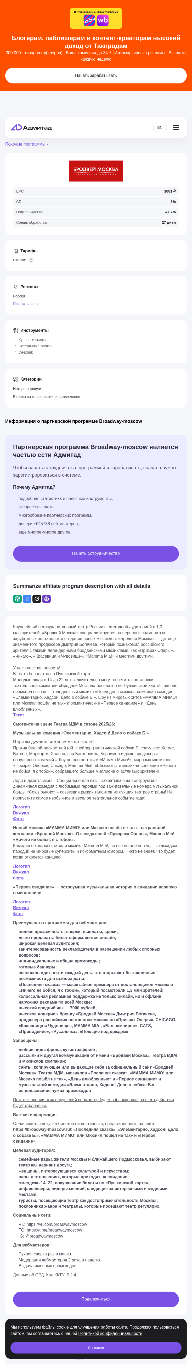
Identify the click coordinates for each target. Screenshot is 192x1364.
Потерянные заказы (35, 346)
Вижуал (21, 813)
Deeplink (26, 352)
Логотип (21, 807)
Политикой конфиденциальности (110, 1333)
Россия (19, 296)
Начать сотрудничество (96, 553)
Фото (18, 819)
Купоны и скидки (33, 340)
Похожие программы (25, 144)
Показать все (24, 304)
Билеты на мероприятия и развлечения (46, 397)
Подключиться (96, 1299)
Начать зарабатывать (96, 75)
